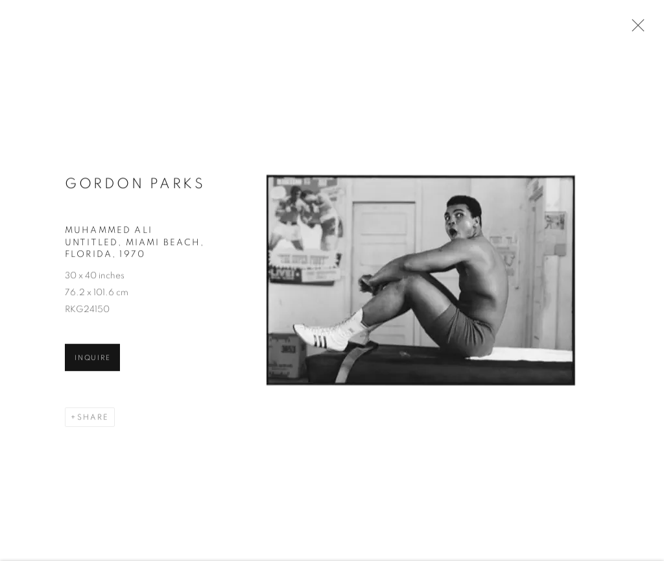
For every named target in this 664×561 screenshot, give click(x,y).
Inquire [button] (92, 359)
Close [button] (635, 29)
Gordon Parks (135, 185)
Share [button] (93, 419)
